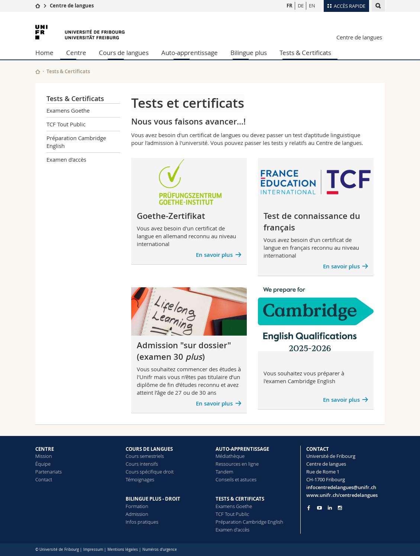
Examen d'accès (66, 159)
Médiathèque (230, 456)
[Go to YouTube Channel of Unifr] (319, 507)
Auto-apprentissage (189, 52)
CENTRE (44, 449)
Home (44, 52)
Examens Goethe (68, 110)
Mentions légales (122, 549)
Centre (76, 52)
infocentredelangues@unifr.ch (341, 487)
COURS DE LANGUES (149, 449)
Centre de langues (72, 5)
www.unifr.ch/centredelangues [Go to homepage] (342, 495)
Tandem (224, 471)
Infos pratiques (142, 521)
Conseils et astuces (236, 479)
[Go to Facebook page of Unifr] (308, 507)
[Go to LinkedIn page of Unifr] (330, 507)
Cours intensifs (142, 463)
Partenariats (48, 471)
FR (290, 5)
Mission (43, 456)
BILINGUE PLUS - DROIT (153, 498)
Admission (137, 514)
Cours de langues (124, 52)
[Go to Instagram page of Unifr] (340, 507)
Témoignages (140, 479)
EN (312, 5)
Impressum (93, 549)
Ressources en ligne (237, 463)
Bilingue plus (248, 52)
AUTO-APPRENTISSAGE (242, 449)
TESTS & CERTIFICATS (240, 498)
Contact (43, 479)
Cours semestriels (145, 456)
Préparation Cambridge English (76, 141)
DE (301, 5)
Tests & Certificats (305, 52)
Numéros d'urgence (159, 549)
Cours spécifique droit (150, 471)
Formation (137, 506)
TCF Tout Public (65, 124)
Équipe (43, 463)
